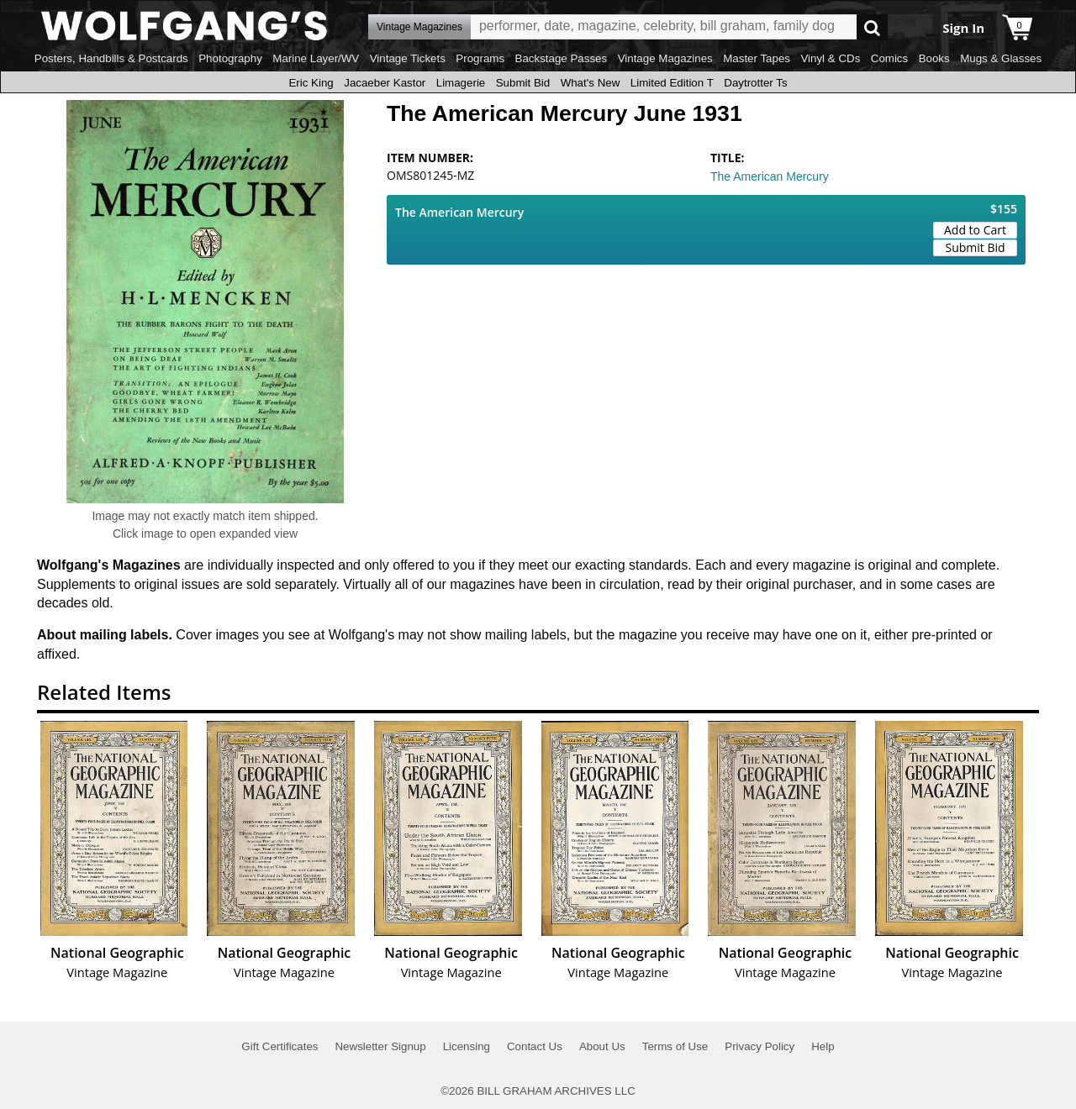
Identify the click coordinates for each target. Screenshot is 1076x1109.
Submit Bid (523, 82)
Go (872, 27)
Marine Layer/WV (315, 58)
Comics (889, 58)
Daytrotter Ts (755, 82)
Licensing (466, 1046)
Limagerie (461, 82)
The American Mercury (769, 176)
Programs (480, 58)
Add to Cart (975, 230)
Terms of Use (675, 1046)
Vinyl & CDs (830, 58)
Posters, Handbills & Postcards (111, 58)
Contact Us (534, 1046)
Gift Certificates (279, 1046)
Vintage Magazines (665, 58)
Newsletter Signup (380, 1046)
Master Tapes (756, 58)
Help (822, 1046)
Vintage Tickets (408, 58)
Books (934, 58)
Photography (230, 58)
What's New (590, 82)
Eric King (310, 82)
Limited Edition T (672, 82)
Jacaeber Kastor (384, 82)
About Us (602, 1046)
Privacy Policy (759, 1046)
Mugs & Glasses (1001, 58)
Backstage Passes (561, 58)
